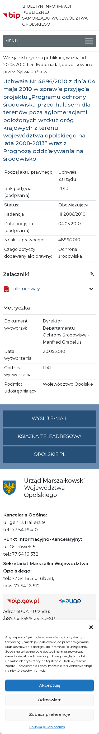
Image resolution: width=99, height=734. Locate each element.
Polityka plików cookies (47, 727)
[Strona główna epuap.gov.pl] (75, 601)
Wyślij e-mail (64, 420)
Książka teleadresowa (50, 436)
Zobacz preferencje (49, 714)
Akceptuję (49, 685)
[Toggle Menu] (89, 40)
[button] (91, 627)
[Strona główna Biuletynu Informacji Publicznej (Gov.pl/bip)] (28, 601)
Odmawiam (50, 699)
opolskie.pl (49, 454)
